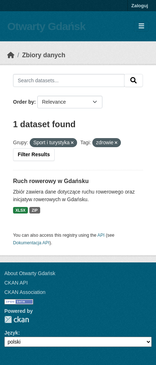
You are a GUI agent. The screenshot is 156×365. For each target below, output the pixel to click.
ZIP (35, 210)
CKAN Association (25, 292)
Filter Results (34, 154)
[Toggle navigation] (141, 26)
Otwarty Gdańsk (46, 26)
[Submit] (133, 80)
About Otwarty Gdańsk (29, 273)
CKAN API (16, 283)
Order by (23, 102)
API (101, 235)
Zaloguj (139, 5)
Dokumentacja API (31, 242)
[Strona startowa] (10, 55)
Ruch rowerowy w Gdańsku (51, 181)
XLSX (20, 210)
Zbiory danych (44, 55)
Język (11, 333)
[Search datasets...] (69, 80)
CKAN (16, 319)
